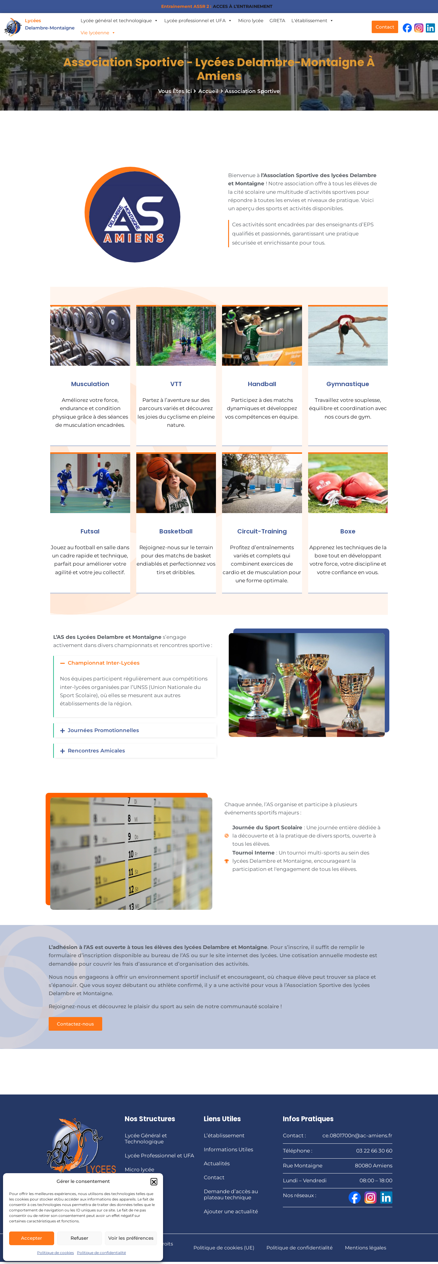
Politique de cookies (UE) (223, 1250)
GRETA (277, 20)
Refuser (79, 1238)
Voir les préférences (131, 1238)
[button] (154, 1181)
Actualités (217, 1166)
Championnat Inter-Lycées (104, 665)
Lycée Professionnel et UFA (159, 1158)
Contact (214, 1180)
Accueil (208, 93)
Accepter (31, 1238)
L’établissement (224, 1138)
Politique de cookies (55, 1252)
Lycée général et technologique (119, 21)
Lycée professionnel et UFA (198, 21)
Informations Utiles (228, 1152)
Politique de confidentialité (101, 1252)
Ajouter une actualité (231, 1214)
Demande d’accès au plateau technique (231, 1197)
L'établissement (312, 21)
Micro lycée (250, 20)
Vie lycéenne (98, 33)
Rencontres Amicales (96, 753)
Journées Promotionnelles (103, 732)
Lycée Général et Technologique (146, 1141)
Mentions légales (365, 1250)
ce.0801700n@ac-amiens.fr (357, 1138)
